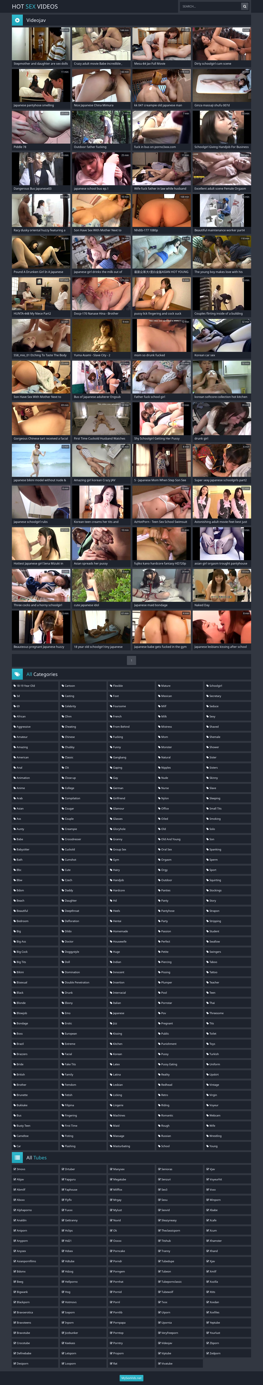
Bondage (21, 1023)
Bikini (19, 972)
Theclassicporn (169, 1230)
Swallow (213, 941)
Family (67, 1074)
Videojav (165, 1343)
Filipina (68, 1105)
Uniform (213, 1064)
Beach (19, 900)
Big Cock (21, 951)
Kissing (116, 1033)
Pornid (116, 1292)
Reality (164, 1074)
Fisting (67, 1136)
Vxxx (211, 1189)
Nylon (163, 798)
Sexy (210, 716)
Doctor (67, 941)
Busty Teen (22, 1125)
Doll (66, 962)
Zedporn (213, 1353)
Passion (164, 931)
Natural (164, 757)
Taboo (211, 962)
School (164, 1146)
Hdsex (67, 1251)
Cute (66, 870)
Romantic (165, 1115)
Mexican (165, 696)
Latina (115, 1074)
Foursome (118, 706)
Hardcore (117, 890)
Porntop (116, 1333)
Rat (113, 1363)
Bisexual (20, 982)
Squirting (213, 880)
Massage (117, 1136)
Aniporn (20, 1230)
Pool (162, 992)
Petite (163, 951)
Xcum (211, 1230)
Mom (163, 737)
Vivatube (165, 1363)
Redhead (165, 1084)
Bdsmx (20, 1271)
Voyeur (212, 1105)
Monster (165, 747)
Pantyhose (166, 911)
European (69, 1033)
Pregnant (165, 1023)
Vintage (212, 1084)
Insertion (117, 982)
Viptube (164, 1353)
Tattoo (211, 972)
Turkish (212, 1054)
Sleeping (213, 798)
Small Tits (214, 808)
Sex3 (162, 1189)
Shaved (212, 726)
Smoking (213, 818)
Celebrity (69, 706)
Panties (164, 890)
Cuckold (68, 849)
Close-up (69, 778)
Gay (114, 778)
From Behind (119, 726)
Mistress (165, 726)
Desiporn (21, 1363)
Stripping (213, 921)
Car (17, 1146)
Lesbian (116, 1084)
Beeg (18, 1281)
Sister (211, 757)
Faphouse (69, 1189)
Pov (162, 1013)
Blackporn (22, 1302)
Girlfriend (117, 798)
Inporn (68, 1322)
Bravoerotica (23, 1312)
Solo (210, 829)
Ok (113, 1230)
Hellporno (70, 1281)
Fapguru (69, 1179)
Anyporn (21, 1240)
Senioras (165, 1169)
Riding (163, 1105)
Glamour (117, 808)
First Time (69, 1125)
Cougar (68, 808)
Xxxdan (212, 1302)
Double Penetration (75, 982)
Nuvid (115, 1220)
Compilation (71, 798)
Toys (210, 1044)
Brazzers (20, 1054)
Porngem (117, 1271)
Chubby (68, 747)
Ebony (67, 1003)
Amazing (21, 747)
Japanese (117, 1013)
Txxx (162, 1302)
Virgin (211, 1095)
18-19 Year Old (24, 685)
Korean (116, 1054)
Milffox (116, 1189)
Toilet (211, 1033)
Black (18, 992)
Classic (67, 757)
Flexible (116, 685)
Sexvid (164, 1210)
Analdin (20, 1220)
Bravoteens (22, 1322)
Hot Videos (35, 6)
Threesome (215, 1013)
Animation (22, 778)
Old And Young (169, 839)
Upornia (165, 1322)
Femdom (69, 1084)
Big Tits (20, 962)
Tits (210, 1023)
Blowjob (20, 1013)
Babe (18, 839)
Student (212, 931)
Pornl (115, 1302)
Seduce (212, 706)
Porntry (116, 1343)
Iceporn (68, 1312)
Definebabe (22, 1353)
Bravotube (22, 1333)
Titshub (164, 1240)
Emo (66, 1013)
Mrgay (115, 1200)
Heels (115, 911)
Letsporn (69, 1353)
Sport (211, 870)
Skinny (212, 778)
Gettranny (70, 1220)
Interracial (118, 992)
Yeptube (213, 1322)
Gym (114, 859)
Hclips (67, 1230)
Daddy (67, 890)
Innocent (117, 972)
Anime (19, 788)
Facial (67, 1054)
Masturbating (120, 1146)
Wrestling (214, 1136)
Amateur (21, 737)
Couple (68, 818)
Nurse (163, 788)
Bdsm (19, 890)
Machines (117, 1115)
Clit (65, 767)
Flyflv (67, 1200)
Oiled (163, 818)
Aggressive (22, 726)
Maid (114, 1125)
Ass (17, 818)
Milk (162, 716)
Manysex (117, 1169)
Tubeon (164, 1271)
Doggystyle (70, 951)
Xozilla (212, 1281)
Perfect (164, 941)
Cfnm (67, 716)
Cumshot (69, 859)
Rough (163, 1125)
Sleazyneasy (167, 1220)
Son (210, 839)
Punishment (167, 1044)
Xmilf (211, 1271)
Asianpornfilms (25, 1261)
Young (212, 1146)
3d (17, 696)
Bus (17, 1115)
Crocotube (22, 1343)
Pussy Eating (167, 1064)
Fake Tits (69, 1064)
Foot (114, 696)
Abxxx (19, 1200)
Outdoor (165, 880)
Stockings (214, 890)
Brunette (21, 1095)
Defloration (70, 921)
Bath (18, 859)
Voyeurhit (214, 1179)
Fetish (67, 1095)
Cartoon (68, 685)
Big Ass (20, 941)
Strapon (212, 911)
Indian (115, 962)
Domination (71, 972)
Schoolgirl (214, 685)
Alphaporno (23, 1210)
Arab (18, 798)
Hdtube (68, 1261)
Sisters (212, 767)
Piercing (164, 962)
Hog (66, 1292)
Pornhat (116, 1281)
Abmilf (19, 1189)
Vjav (210, 1169)
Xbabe (212, 1210)
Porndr (116, 1261)
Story (211, 900)
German (116, 788)
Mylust (116, 1210)
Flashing (68, 1146)
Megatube (118, 1179)
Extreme (68, 1044)
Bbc (17, 870)
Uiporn (164, 1312)
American (21, 757)
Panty (163, 900)
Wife (210, 1125)
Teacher (212, 982)
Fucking (116, 737)
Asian (19, 808)
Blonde (20, 1003)
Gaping (116, 767)
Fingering (69, 1115)
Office (163, 808)
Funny (115, 747)
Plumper (165, 982)
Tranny (164, 1251)
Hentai (115, 921)
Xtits (210, 1292)
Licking (116, 1095)
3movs (19, 1169)
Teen (210, 992)
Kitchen (116, 1044)
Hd (113, 900)
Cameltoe (21, 1136)
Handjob (117, 880)
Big (17, 931)
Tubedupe (166, 1261)
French (116, 716)
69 (17, 706)
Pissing (164, 972)
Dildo (67, 931)
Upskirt (212, 1074)
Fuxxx (67, 1210)
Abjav (19, 1179)
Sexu (162, 1200)
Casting (68, 696)
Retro (163, 1095)
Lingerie (116, 1105)
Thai (210, 1003)
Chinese (68, 737)
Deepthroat (70, 911)
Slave (211, 788)
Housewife (118, 941)
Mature (164, 685)
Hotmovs (69, 1302)
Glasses (116, 818)
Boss (18, 1033)
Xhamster (214, 1240)
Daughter (69, 900)
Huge (115, 951)
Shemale (213, 737)
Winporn (213, 1200)
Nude (163, 778)
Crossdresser (71, 839)
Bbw (18, 880)
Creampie (69, 829)
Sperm (212, 859)
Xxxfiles (212, 1312)
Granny (116, 839)
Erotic (67, 1023)
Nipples (164, 767)
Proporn (117, 1353)
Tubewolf (165, 1292)
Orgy (163, 870)
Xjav (210, 1261)
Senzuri (164, 1179)
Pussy (163, 1054)
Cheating (69, 726)
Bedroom (21, 921)
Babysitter (21, 849)
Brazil (19, 1044)
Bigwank (21, 1292)
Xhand (212, 1251)
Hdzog (67, 1271)
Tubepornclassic (170, 1281)
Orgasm (164, 859)
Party (163, 921)
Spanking (213, 849)
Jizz (113, 1023)
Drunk (67, 992)
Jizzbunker (70, 1333)
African (20, 716)
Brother (20, 1084)
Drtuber (68, 1169)
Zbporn (212, 1343)
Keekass (68, 1343)
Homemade (119, 931)
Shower (212, 747)
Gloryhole (117, 829)
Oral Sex (165, 849)
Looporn (69, 1363)
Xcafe (211, 1220)
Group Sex (118, 849)
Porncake (117, 1251)
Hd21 (67, 1240)
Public (163, 1033)
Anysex (20, 1251)
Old (162, 829)
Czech (67, 880)
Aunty (19, 829)
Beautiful (21, 911)
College (68, 788)
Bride (18, 1064)
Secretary (213, 696)
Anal (18, 767)
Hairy (115, 870)
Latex (115, 1064)
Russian (164, 1136)
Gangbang (118, 757)
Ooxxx (115, 1240)
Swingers (213, 951)
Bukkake (20, 1105)
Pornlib (116, 1312)
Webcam (213, 1115)
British (19, 1074)
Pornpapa (117, 1322)
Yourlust (213, 1333)
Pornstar (165, 1003)
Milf (162, 706)
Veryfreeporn (168, 1333)
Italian (115, 1003)
